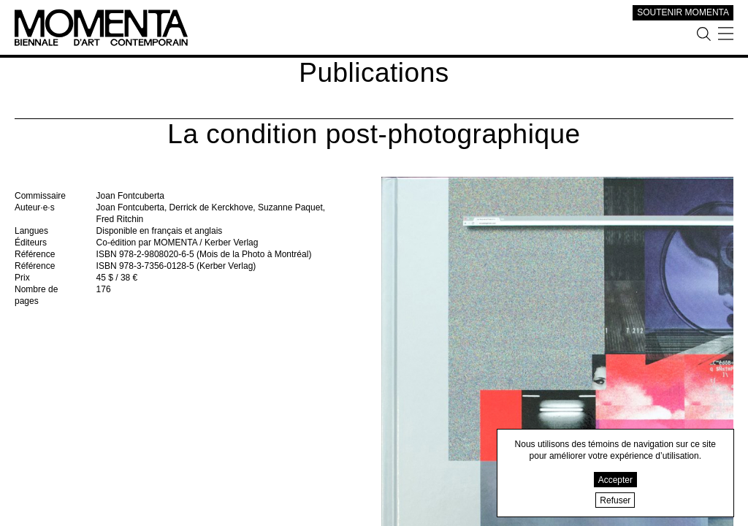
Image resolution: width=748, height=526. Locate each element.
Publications (374, 73)
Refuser (615, 500)
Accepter (615, 480)
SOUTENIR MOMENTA (683, 12)
